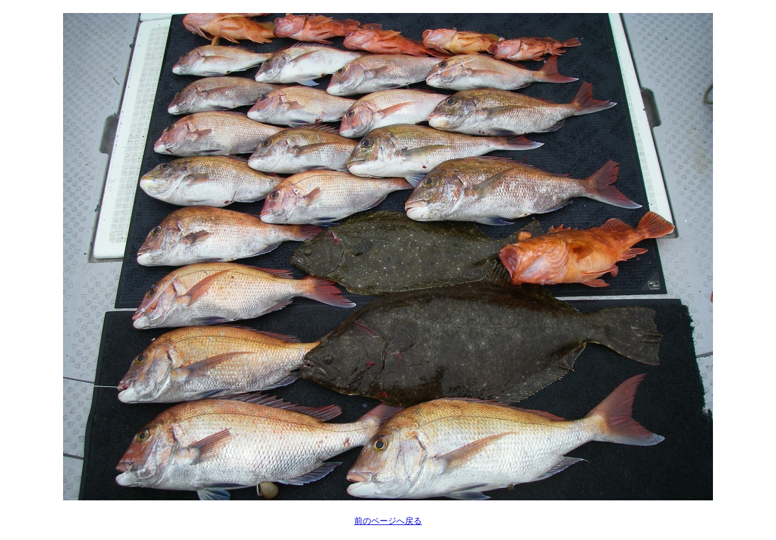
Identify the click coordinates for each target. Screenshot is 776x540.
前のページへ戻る (388, 521)
